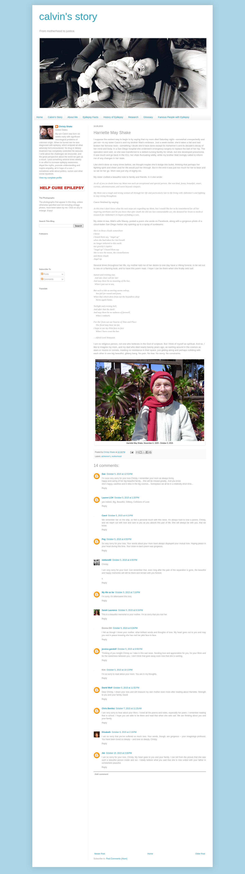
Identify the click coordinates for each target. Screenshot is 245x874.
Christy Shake (65, 126)
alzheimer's (106, 456)
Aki (103, 753)
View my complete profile (50, 178)
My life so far (108, 592)
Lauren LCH (107, 498)
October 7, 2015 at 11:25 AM (129, 708)
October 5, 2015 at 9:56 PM (130, 649)
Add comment (101, 774)
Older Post (200, 854)
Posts (45, 274)
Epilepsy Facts (90, 117)
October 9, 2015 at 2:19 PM (124, 732)
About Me (73, 117)
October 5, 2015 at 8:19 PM (130, 610)
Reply (104, 488)
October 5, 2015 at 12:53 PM (120, 474)
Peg (103, 539)
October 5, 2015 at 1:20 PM (126, 498)
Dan (104, 474)
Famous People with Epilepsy (173, 117)
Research (133, 117)
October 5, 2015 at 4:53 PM (119, 539)
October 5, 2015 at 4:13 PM (120, 515)
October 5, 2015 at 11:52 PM (126, 688)
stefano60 (106, 560)
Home (39, 117)
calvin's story (68, 16)
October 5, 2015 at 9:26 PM (125, 628)
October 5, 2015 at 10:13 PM (120, 670)
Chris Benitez (108, 708)
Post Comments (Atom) (116, 858)
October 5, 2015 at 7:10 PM (127, 592)
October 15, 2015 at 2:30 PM (119, 753)
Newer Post (99, 854)
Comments (47, 279)
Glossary (148, 117)
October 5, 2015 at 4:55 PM (124, 560)
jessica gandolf (109, 649)
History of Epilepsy (113, 117)
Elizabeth (106, 732)
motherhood (116, 456)
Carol (104, 515)
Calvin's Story (55, 117)
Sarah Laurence (109, 610)
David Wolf (107, 688)
